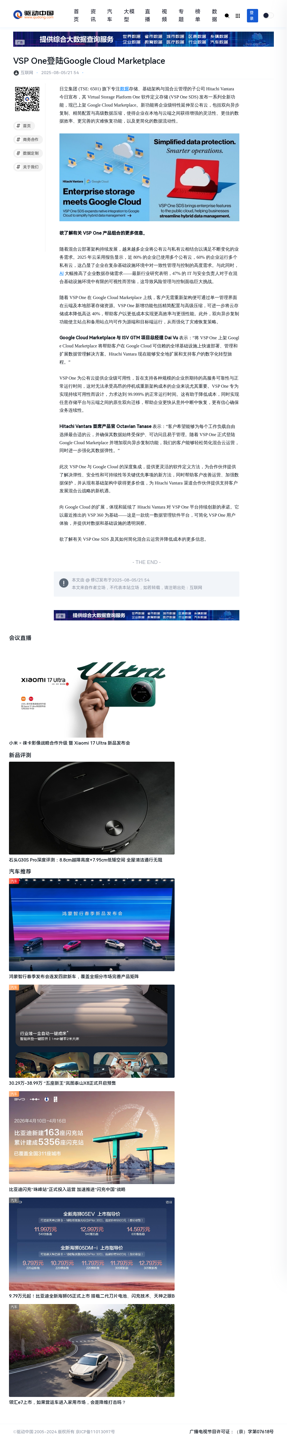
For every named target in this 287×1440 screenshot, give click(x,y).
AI (61, 273)
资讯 (93, 16)
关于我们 (27, 167)
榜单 (197, 16)
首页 (76, 16)
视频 (164, 16)
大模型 (129, 16)
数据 (214, 16)
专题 (181, 16)
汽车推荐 (20, 872)
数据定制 (27, 153)
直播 (147, 16)
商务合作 (27, 139)
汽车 (109, 16)
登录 (252, 15)
